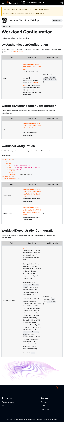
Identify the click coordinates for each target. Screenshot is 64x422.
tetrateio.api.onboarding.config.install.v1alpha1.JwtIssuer (32, 66)
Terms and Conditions (42, 419)
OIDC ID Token (18, 52)
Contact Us (45, 409)
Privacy (54, 419)
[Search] (61, 2)
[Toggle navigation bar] (2, 2)
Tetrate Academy (8, 402)
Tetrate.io (44, 402)
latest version (36, 13)
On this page (7, 26)
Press (43, 406)
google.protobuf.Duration (31, 248)
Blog (3, 406)
